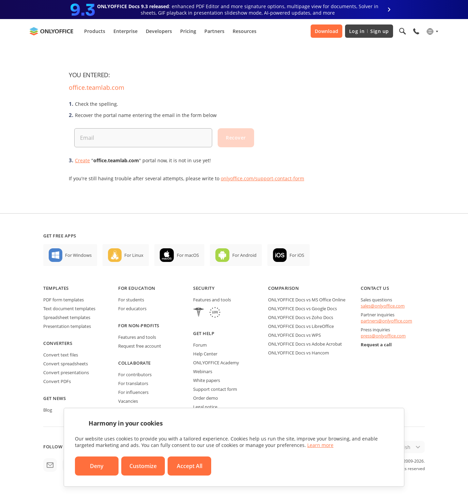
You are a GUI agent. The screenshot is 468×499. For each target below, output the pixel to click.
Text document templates (69, 308)
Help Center (205, 354)
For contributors (135, 374)
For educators (132, 308)
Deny (97, 466)
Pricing (188, 31)
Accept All (189, 466)
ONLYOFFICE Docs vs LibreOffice (301, 326)
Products (94, 31)
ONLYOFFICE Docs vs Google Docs (302, 308)
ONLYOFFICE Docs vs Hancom (298, 353)
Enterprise (125, 31)
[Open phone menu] (416, 31)
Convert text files (60, 355)
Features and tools (137, 337)
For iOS (297, 255)
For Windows (78, 255)
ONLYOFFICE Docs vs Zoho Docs (300, 317)
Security (204, 288)
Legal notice (205, 407)
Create (82, 160)
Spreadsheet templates (66, 317)
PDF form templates (63, 300)
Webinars (202, 371)
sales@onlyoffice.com (383, 306)
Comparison (283, 288)
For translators (133, 383)
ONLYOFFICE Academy (216, 363)
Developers (159, 31)
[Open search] (403, 31)
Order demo (205, 398)
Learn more (320, 445)
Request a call (376, 345)
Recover (236, 137)
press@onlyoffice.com (383, 336)
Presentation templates (67, 326)
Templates (56, 288)
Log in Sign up (369, 31)
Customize (143, 466)
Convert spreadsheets (65, 364)
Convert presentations (66, 372)
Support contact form (215, 389)
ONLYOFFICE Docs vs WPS (294, 335)
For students (131, 300)
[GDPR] (214, 313)
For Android (244, 255)
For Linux (133, 255)
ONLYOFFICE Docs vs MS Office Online (306, 300)
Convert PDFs (57, 381)
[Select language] (432, 31)
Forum (200, 345)
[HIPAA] (198, 313)
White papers (206, 380)
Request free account (139, 346)
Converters (57, 343)
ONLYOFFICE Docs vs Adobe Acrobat (305, 344)
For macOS (188, 255)
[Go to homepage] (51, 31)
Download (326, 31)
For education (136, 288)
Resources (244, 31)
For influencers (133, 392)
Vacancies (128, 401)
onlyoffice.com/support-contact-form (262, 178)
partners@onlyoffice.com (386, 321)
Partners (214, 31)
